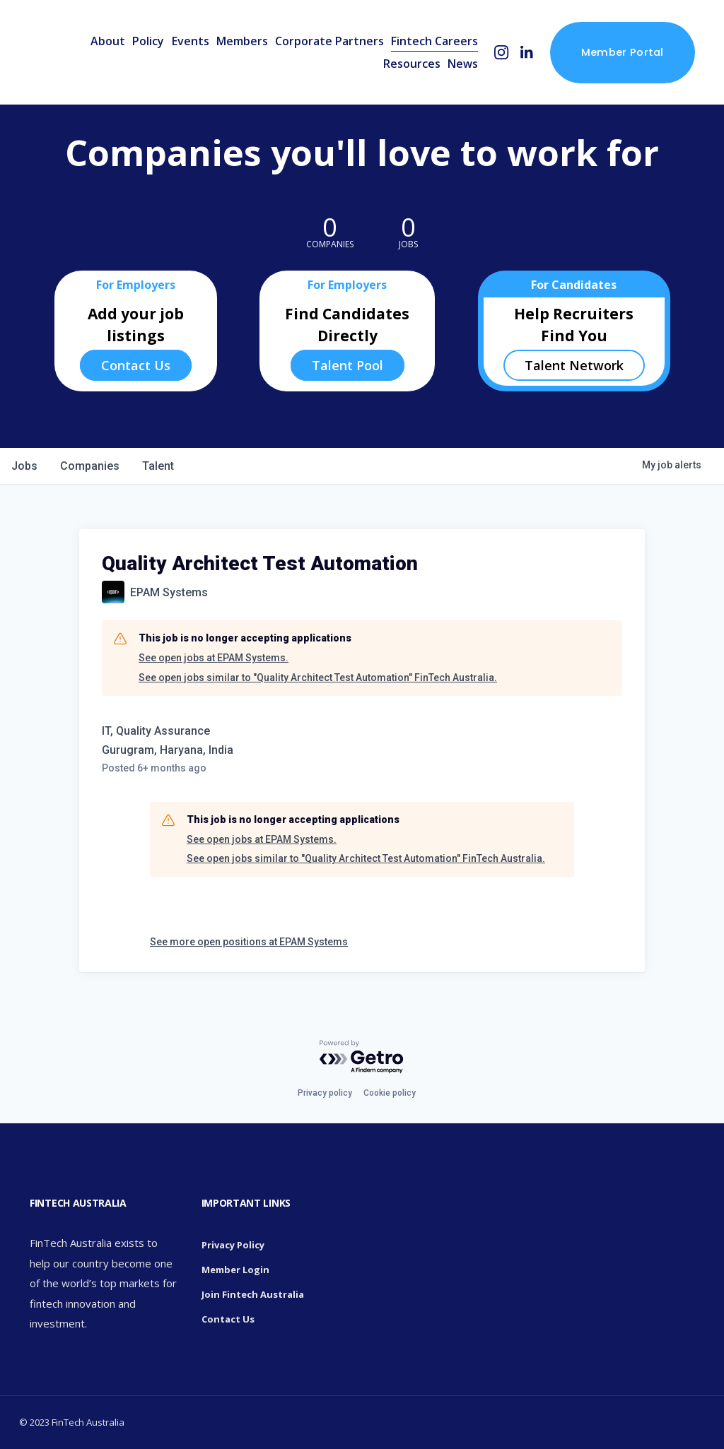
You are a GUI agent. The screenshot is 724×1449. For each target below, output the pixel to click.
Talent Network (574, 365)
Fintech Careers (434, 41)
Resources (411, 63)
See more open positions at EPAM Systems (249, 941)
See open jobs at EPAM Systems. (213, 657)
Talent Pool (347, 365)
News (463, 63)
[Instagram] (501, 52)
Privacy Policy (233, 1244)
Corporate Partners (329, 41)
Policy (148, 41)
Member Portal (622, 52)
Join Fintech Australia (253, 1294)
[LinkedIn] (526, 52)
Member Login (235, 1269)
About (107, 41)
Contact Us (135, 365)
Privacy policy (325, 1093)
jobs (24, 466)
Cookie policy (389, 1093)
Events (190, 41)
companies (89, 466)
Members (242, 41)
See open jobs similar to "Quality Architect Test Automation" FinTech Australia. (318, 677)
